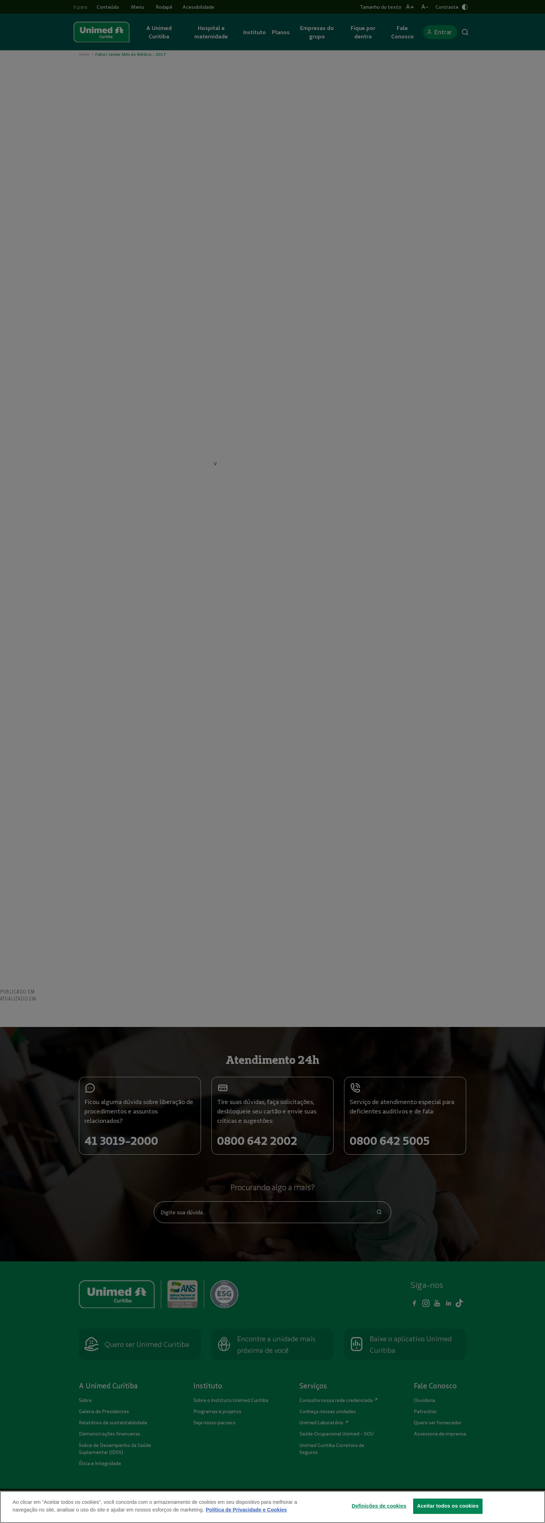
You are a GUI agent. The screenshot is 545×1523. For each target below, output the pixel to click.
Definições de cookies (379, 1506)
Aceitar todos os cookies (448, 1506)
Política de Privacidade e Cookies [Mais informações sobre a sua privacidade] (246, 1510)
